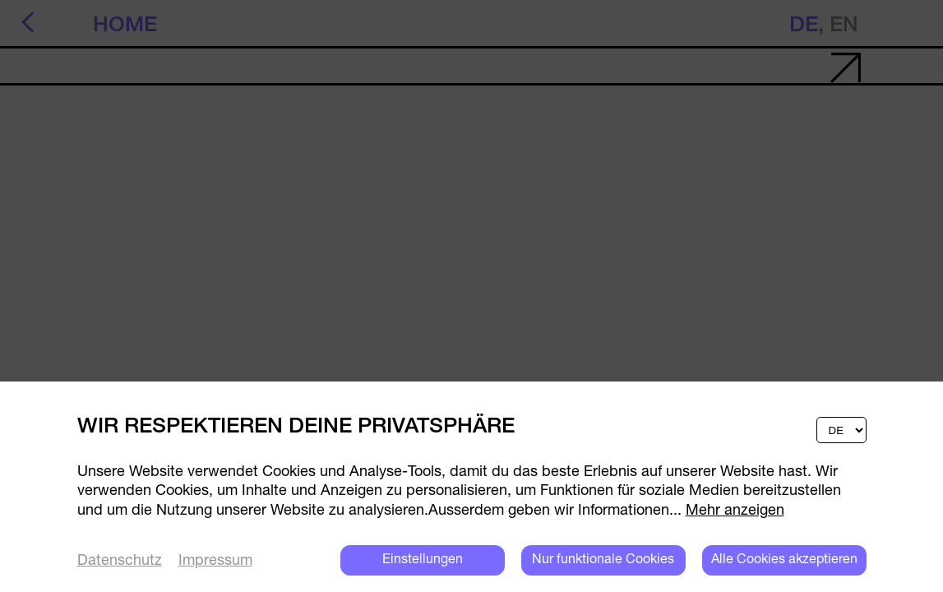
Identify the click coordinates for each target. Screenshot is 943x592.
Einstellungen (422, 560)
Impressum (215, 561)
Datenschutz (119, 561)
